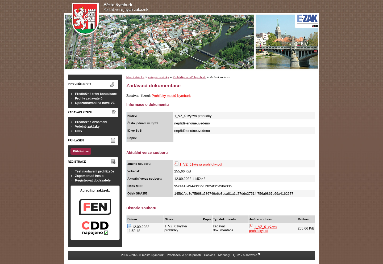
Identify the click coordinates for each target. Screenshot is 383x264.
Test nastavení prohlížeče (94, 171)
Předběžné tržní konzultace (96, 94)
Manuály (224, 255)
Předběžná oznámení (91, 122)
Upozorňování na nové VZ (95, 103)
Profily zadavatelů (88, 98)
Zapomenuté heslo (89, 176)
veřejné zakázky (158, 77)
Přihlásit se (81, 151)
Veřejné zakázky (87, 126)
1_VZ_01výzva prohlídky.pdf (201, 164)
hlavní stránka (135, 77)
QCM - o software (245, 255)
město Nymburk (111, 19)
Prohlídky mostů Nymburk (189, 77)
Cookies (209, 255)
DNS (78, 131)
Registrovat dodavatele (93, 180)
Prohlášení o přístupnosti (184, 255)
